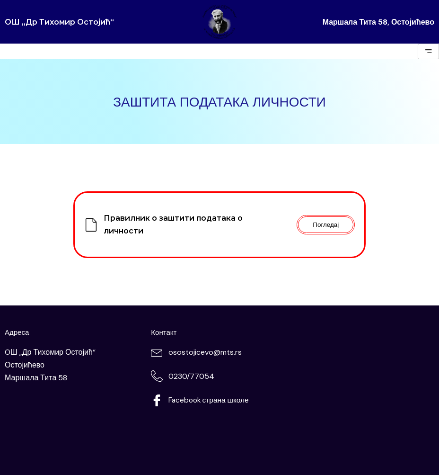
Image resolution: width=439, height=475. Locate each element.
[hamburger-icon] (428, 51)
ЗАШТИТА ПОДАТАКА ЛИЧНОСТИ (219, 101)
